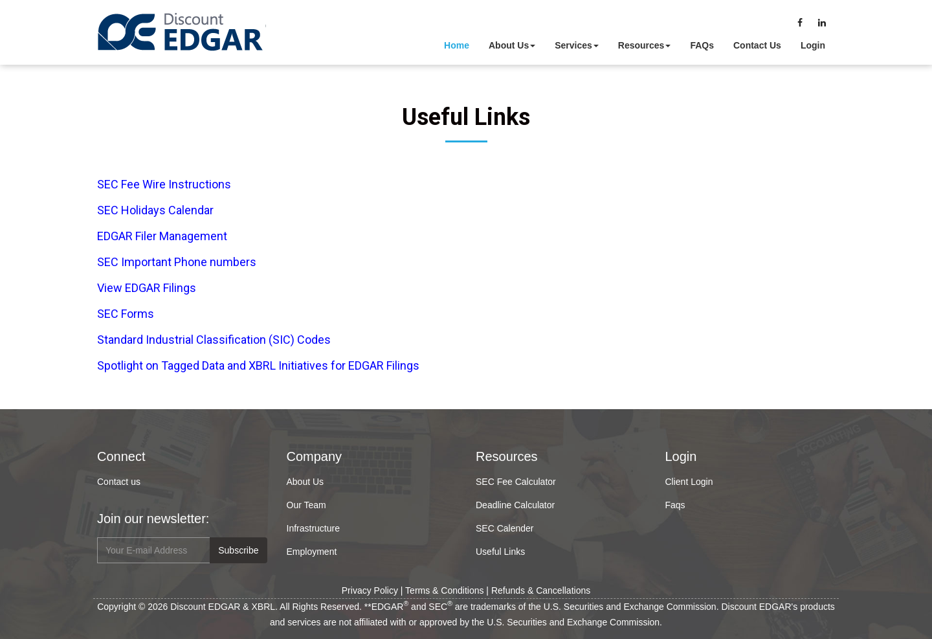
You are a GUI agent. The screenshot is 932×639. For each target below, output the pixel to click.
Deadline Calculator (515, 505)
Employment (312, 551)
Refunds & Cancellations (540, 590)
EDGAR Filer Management (162, 236)
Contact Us (757, 45)
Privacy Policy (370, 590)
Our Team (306, 505)
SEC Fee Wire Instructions (164, 184)
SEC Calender (505, 528)
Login (813, 45)
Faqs (675, 505)
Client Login (689, 481)
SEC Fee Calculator (516, 481)
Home (456, 45)
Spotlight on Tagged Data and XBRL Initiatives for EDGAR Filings (258, 365)
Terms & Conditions (444, 590)
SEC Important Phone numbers (176, 262)
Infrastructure (313, 528)
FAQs (702, 45)
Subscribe (238, 550)
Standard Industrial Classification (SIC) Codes (214, 339)
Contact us (118, 481)
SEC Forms (125, 313)
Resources (644, 45)
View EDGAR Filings (146, 288)
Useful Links (500, 551)
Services (577, 45)
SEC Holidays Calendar (155, 210)
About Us (512, 45)
